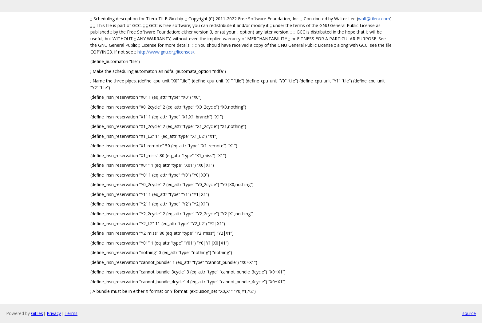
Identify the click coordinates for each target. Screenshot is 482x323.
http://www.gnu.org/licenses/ (165, 52)
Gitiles (37, 313)
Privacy (54, 313)
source (469, 313)
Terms (71, 313)
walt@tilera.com (374, 19)
